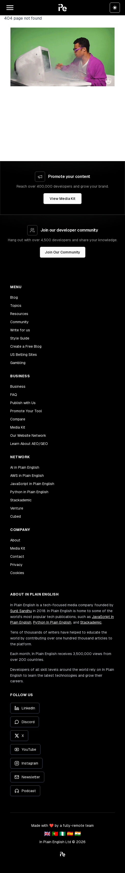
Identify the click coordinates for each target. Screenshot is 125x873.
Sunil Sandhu (21, 611)
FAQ (13, 395)
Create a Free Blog (25, 346)
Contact (17, 556)
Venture (16, 508)
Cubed (15, 516)
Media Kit (17, 427)
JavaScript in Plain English (32, 484)
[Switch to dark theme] (115, 8)
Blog (14, 297)
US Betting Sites (23, 355)
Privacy (16, 565)
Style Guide (19, 338)
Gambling (17, 363)
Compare (17, 419)
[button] (63, 8)
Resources (19, 314)
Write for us (20, 330)
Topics (15, 306)
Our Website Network (28, 435)
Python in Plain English (29, 492)
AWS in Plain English (27, 476)
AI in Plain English (24, 467)
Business (17, 386)
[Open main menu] (10, 7)
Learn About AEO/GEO (29, 444)
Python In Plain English (52, 622)
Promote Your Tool (26, 411)
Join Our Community (62, 252)
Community (19, 322)
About (15, 540)
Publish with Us (23, 403)
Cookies (17, 573)
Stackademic (21, 500)
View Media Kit (62, 199)
